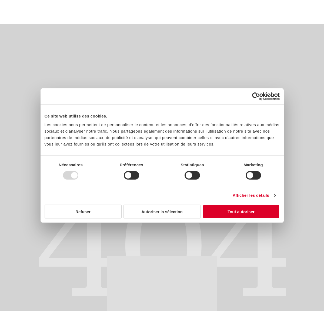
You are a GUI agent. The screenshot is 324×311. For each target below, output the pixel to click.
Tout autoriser (241, 211)
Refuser (83, 211)
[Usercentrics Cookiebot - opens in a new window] (256, 96)
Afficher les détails (251, 195)
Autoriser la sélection (162, 211)
